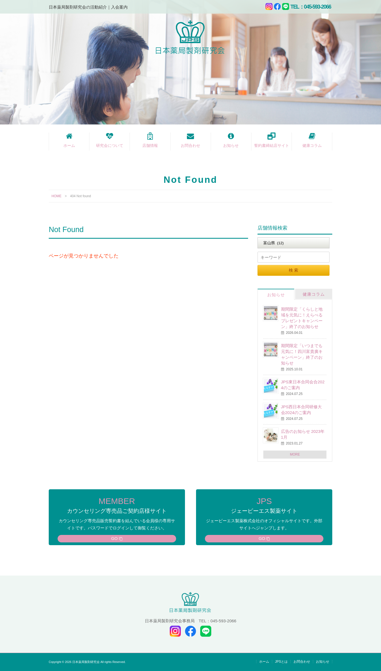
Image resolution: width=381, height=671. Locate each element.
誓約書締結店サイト (271, 145)
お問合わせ (190, 145)
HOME (56, 196)
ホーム (69, 145)
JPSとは (281, 662)
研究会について (109, 145)
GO (114, 538)
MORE (295, 454)
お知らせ (231, 145)
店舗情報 (150, 145)
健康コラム (312, 145)
